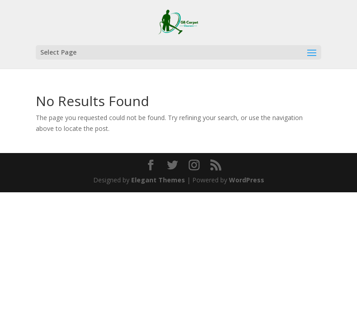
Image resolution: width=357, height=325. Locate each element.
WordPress (246, 180)
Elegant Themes (158, 180)
